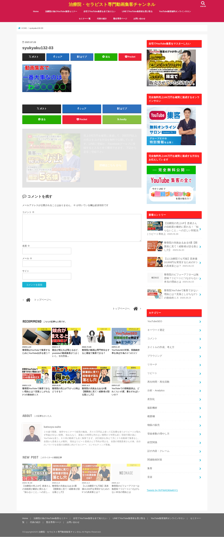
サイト (25, 271)
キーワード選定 (156, 330)
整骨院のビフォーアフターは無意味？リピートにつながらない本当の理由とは (172, 278)
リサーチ (152, 364)
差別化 (151, 399)
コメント (28, 212)
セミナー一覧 (85, 18)
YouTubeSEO (154, 321)
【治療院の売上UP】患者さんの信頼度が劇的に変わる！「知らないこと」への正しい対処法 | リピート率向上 (172, 228)
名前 (26, 245)
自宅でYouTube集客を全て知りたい (99, 11)
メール (27, 258)
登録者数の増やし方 (158, 433)
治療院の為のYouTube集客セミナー (61, 11)
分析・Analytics (155, 390)
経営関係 (152, 442)
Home (36, 11)
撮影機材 (152, 408)
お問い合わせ (139, 18)
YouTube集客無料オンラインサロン (175, 11)
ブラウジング (154, 356)
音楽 (149, 477)
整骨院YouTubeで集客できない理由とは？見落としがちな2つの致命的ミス (172, 294)
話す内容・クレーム (158, 451)
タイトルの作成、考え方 (160, 347)
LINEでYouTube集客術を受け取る (137, 11)
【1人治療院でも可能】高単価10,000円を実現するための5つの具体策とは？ (172, 262)
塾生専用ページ (120, 18)
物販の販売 (153, 425)
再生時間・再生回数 (158, 382)
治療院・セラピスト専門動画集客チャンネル (112, 4)
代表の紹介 (102, 18)
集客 (149, 468)
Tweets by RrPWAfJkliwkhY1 (162, 490)
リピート (152, 373)
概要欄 (151, 416)
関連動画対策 (154, 459)
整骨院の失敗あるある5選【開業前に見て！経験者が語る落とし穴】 (172, 246)
